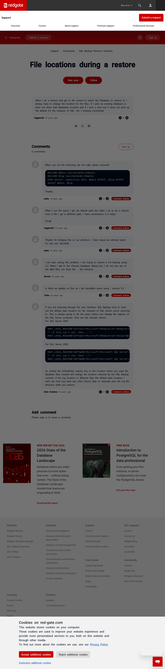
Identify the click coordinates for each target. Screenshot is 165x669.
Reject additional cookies (73, 654)
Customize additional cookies (35, 662)
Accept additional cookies (36, 654)
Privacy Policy (99, 644)
